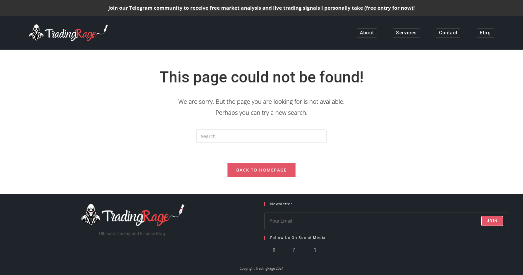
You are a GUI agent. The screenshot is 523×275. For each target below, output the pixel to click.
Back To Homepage (261, 170)
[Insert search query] (261, 136)
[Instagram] (295, 256)
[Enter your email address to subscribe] (386, 221)
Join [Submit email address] (492, 221)
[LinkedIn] (315, 256)
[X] (274, 256)
